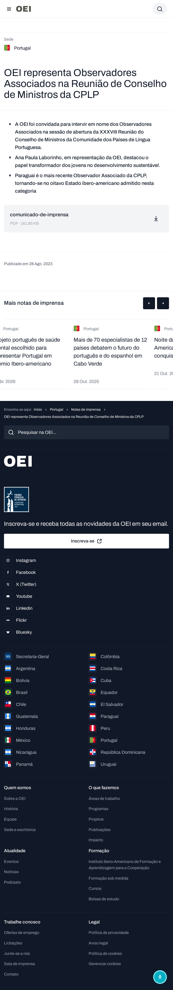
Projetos (96, 819)
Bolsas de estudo (104, 899)
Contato (11, 974)
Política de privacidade (109, 932)
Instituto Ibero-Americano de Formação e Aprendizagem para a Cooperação (125, 864)
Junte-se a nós (17, 953)
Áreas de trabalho (104, 798)
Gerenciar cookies (105, 964)
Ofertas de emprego (21, 932)
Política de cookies (105, 953)
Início (38, 409)
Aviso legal (98, 943)
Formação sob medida (108, 878)
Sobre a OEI (14, 798)
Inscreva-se (86, 541)
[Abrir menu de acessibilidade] (160, 977)
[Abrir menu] (9, 9)
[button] (149, 303)
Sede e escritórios (20, 830)
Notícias (11, 872)
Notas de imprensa (86, 409)
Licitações (13, 943)
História (11, 809)
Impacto (96, 840)
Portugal (56, 409)
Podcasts (12, 882)
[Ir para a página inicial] (23, 9)
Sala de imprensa (19, 964)
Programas (98, 809)
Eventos (11, 861)
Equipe (10, 819)
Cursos (95, 888)
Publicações (100, 830)
